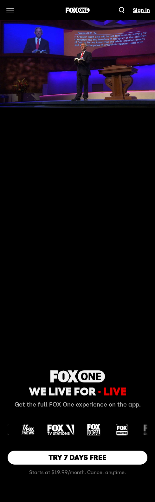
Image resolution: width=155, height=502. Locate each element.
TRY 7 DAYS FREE (77, 457)
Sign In (141, 10)
